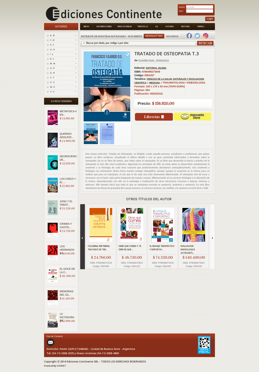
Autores (169, 26)
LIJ (156, 26)
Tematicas (142, 26)
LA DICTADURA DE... (67, 317)
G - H (52, 49)
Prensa (201, 26)
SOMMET (61, 366)
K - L (52, 59)
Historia (185, 26)
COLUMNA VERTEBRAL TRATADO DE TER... (99, 248)
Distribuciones (104, 26)
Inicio (86, 26)
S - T (52, 77)
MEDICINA (154, 83)
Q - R (52, 73)
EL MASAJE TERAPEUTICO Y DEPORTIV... (162, 248)
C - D (52, 40)
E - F (52, 45)
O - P (52, 68)
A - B (52, 35)
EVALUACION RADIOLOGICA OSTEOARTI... (188, 249)
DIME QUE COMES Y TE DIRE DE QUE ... (130, 248)
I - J (51, 54)
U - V (52, 82)
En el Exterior (125, 26)
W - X (52, 87)
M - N (52, 63)
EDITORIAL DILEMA (156, 68)
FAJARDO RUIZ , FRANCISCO (153, 60)
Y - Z (52, 91)
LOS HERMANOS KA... (67, 250)
